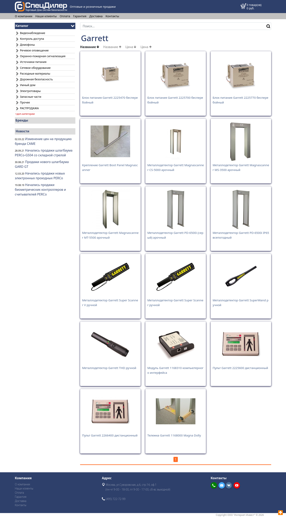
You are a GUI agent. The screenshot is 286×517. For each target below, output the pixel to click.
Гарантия (79, 16)
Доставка (96, 16)
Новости (22, 131)
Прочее (22, 102)
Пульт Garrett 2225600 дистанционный (240, 368)
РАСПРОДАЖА (27, 108)
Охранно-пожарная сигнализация (40, 56)
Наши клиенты (46, 16)
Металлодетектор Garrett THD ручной (109, 368)
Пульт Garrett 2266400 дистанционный (109, 435)
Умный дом (25, 85)
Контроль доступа (29, 39)
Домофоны (25, 44)
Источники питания (30, 62)
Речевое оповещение (32, 50)
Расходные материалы (32, 73)
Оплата (65, 16)
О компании (23, 16)
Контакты (112, 16)
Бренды (21, 120)
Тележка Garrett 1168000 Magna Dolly (174, 435)
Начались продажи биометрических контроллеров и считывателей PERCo (40, 189)
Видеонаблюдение (30, 33)
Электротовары (28, 91)
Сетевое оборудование (33, 68)
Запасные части (28, 97)
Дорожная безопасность (34, 79)
